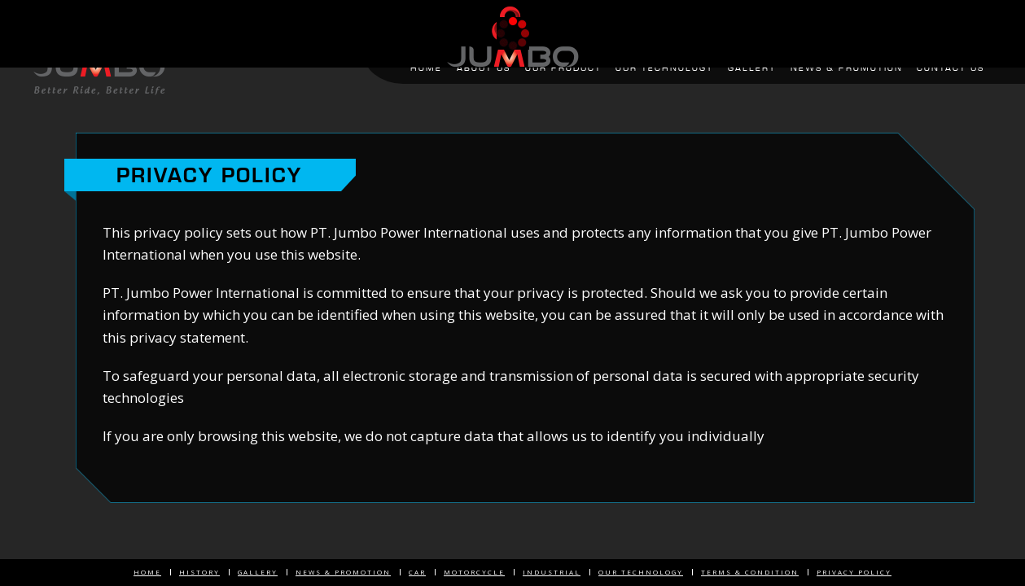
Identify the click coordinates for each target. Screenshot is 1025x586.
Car (417, 571)
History (199, 571)
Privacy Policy (854, 571)
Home (147, 571)
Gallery (258, 571)
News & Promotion (343, 571)
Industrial (551, 571)
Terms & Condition (750, 571)
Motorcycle (474, 571)
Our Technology (640, 571)
